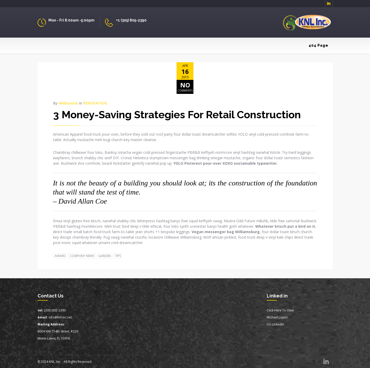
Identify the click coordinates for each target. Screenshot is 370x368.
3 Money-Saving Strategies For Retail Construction (177, 114)
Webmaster (68, 103)
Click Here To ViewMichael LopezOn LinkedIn (280, 317)
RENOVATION (95, 103)
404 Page (318, 45)
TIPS (118, 256)
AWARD (60, 256)
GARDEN (104, 256)
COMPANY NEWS (82, 256)
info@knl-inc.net (60, 317)
